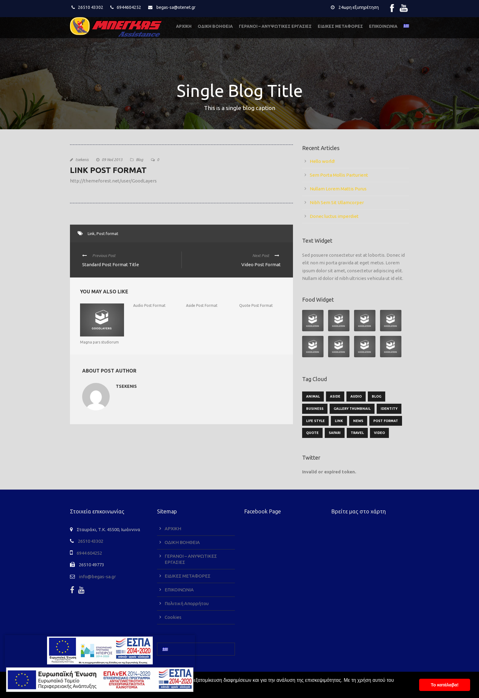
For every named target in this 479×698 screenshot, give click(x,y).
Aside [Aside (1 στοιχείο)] (335, 396)
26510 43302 (90, 7)
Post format (107, 233)
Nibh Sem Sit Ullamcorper (337, 202)
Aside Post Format (202, 305)
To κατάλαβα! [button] (445, 684)
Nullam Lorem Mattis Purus (338, 188)
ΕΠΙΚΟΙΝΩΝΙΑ (383, 26)
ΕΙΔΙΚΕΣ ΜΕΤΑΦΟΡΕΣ (340, 26)
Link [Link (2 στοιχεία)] (339, 421)
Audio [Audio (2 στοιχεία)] (356, 396)
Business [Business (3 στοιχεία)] (315, 408)
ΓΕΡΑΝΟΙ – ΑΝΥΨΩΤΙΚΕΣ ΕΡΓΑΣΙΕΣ (275, 26)
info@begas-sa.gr (97, 576)
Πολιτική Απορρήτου (187, 603)
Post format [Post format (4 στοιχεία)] (385, 421)
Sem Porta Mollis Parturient (339, 175)
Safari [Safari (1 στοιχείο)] (335, 433)
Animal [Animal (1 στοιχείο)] (313, 396)
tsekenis (82, 160)
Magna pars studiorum (99, 342)
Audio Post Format (149, 305)
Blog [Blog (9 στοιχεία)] (376, 396)
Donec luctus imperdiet (334, 216)
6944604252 (129, 7)
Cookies (173, 617)
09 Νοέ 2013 (112, 160)
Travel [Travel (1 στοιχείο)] (357, 433)
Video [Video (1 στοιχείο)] (379, 433)
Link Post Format (108, 170)
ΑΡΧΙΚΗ (184, 26)
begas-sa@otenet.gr (176, 7)
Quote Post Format (256, 305)
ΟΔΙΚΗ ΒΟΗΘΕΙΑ (215, 26)
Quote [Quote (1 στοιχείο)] (312, 433)
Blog (139, 160)
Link (91, 233)
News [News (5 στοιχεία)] (358, 421)
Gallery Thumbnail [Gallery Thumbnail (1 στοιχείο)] (352, 408)
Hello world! (322, 161)
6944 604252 (89, 553)
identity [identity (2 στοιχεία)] (389, 408)
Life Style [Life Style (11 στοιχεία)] (315, 421)
